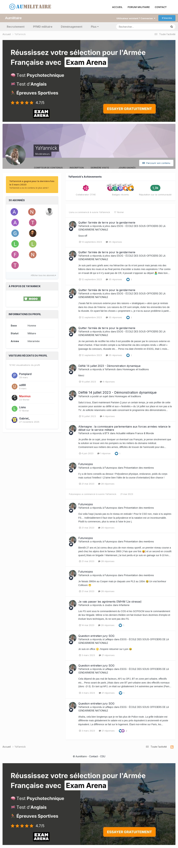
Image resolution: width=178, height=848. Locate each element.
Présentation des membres (139, 467)
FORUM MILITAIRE (139, 6)
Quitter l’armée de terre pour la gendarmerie (106, 222)
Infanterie (124, 604)
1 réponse (104, 453)
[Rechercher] (128, 26)
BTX (107, 432)
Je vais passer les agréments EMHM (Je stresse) (110, 601)
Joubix (108, 604)
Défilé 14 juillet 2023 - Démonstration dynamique (109, 365)
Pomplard (25, 373)
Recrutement (16, 26)
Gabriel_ (24, 418)
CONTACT (160, 6)
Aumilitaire (13, 18)
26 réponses (106, 625)
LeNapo (109, 639)
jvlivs (107, 225)
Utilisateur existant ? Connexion (135, 18)
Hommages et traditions (136, 369)
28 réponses (106, 483)
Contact (93, 756)
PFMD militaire (42, 26)
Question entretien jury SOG (96, 635)
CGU (102, 756)
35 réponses (114, 241)
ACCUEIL (117, 6)
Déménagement (71, 26)
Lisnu (22, 407)
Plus (95, 26)
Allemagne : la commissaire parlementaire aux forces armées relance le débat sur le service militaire (124, 428)
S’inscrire (167, 17)
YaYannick (104, 212)
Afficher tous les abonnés (43, 275)
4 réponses (107, 381)
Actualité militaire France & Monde (135, 432)
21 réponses (107, 655)
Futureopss (85, 464)
